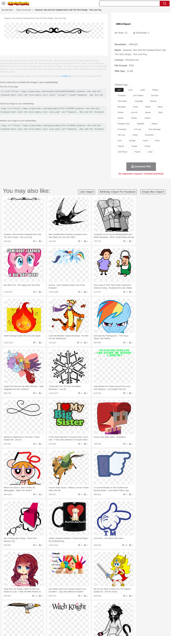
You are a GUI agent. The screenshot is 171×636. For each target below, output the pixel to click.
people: (7, 614)
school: (7, 618)
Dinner (97, 623)
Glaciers (69, 606)
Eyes (70, 614)
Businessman (50, 614)
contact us (66, 76)
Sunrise (98, 606)
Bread (117, 623)
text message (154, 129)
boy (99, 614)
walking (77, 614)
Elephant (74, 610)
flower (134, 146)
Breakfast (14, 623)
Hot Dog (133, 623)
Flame (61, 606)
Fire (55, 606)
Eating (110, 623)
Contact (142, 630)
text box (154, 95)
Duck (61, 610)
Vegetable (82, 623)
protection (122, 129)
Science (105, 619)
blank (147, 107)
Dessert (29, 623)
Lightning (83, 606)
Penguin (135, 610)
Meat (57, 623)
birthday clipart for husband (117, 191)
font (120, 140)
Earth (50, 606)
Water (114, 606)
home (84, 614)
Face (118, 614)
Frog (87, 610)
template (122, 95)
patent (137, 152)
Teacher (24, 619)
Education (63, 619)
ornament (149, 135)
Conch (43, 606)
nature (148, 112)
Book (31, 619)
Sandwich (64, 623)
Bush (120, 606)
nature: (7, 606)
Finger (124, 614)
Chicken (44, 610)
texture (121, 146)
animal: (7, 610)
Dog (55, 610)
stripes (154, 124)
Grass (76, 606)
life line (121, 135)
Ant (14, 610)
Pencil (55, 619)
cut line (137, 129)
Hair (90, 614)
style (160, 112)
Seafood (73, 623)
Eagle (67, 610)
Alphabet (126, 619)
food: (6, 622)
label (142, 90)
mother (40, 614)
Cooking (124, 623)
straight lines (124, 124)
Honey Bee (94, 610)
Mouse (122, 610)
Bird (24, 610)
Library (97, 619)
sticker (121, 118)
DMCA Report (123, 24)
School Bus (73, 619)
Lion (109, 610)
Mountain (106, 606)
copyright (139, 101)
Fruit (51, 623)
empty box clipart (153, 191)
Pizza (104, 623)
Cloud (126, 606)
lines (130, 90)
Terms (122, 630)
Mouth (112, 614)
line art (134, 112)
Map (81, 619)
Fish (81, 610)
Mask (15, 614)
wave (160, 107)
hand (145, 140)
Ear (65, 614)
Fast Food (43, 623)
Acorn (15, 606)
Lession (144, 619)
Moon (91, 606)
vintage (132, 140)
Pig (128, 610)
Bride (27, 614)
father (105, 614)
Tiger (142, 610)
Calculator (135, 619)
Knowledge (89, 619)
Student (16, 619)
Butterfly (31, 610)
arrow (135, 107)
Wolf (154, 610)
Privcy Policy (132, 630)
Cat (37, 610)
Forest (138, 606)
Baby (21, 614)
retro (157, 140)
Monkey (115, 610)
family (33, 614)
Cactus (36, 606)
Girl (95, 614)
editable (140, 124)
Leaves (29, 606)
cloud (135, 135)
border (121, 112)
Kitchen (90, 623)
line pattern (138, 95)
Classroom (39, 619)
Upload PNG (161, 630)
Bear (19, 610)
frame (147, 146)
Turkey (148, 610)
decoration (122, 101)
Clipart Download (23, 10)
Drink (36, 623)
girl (119, 90)
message (122, 107)
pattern (155, 90)
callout (147, 118)
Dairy (22, 623)
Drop (132, 606)
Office (118, 619)
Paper (112, 619)
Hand (131, 614)
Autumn (22, 606)
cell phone (122, 152)
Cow (50, 610)
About (114, 630)
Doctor (59, 614)
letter (150, 152)
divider (134, 118)
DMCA (151, 630)
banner (153, 101)
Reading (48, 619)
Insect (103, 610)
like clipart (87, 191)
